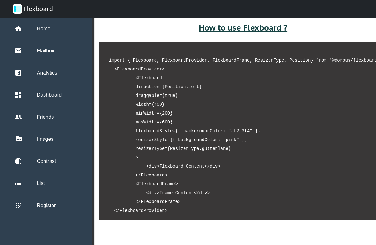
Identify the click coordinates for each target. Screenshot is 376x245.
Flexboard (33, 9)
